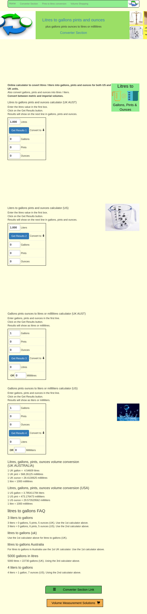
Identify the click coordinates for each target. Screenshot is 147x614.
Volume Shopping (79, 4)
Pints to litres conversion (54, 4)
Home (12, 3)
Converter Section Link (73, 589)
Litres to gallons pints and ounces (73, 20)
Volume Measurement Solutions (75, 603)
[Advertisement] (73, 62)
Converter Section (29, 4)
